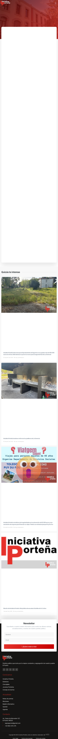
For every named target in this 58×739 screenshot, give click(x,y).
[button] (55, 3)
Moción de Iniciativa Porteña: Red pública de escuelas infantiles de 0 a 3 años (24, 608)
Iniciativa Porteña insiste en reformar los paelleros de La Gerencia (21, 438)
